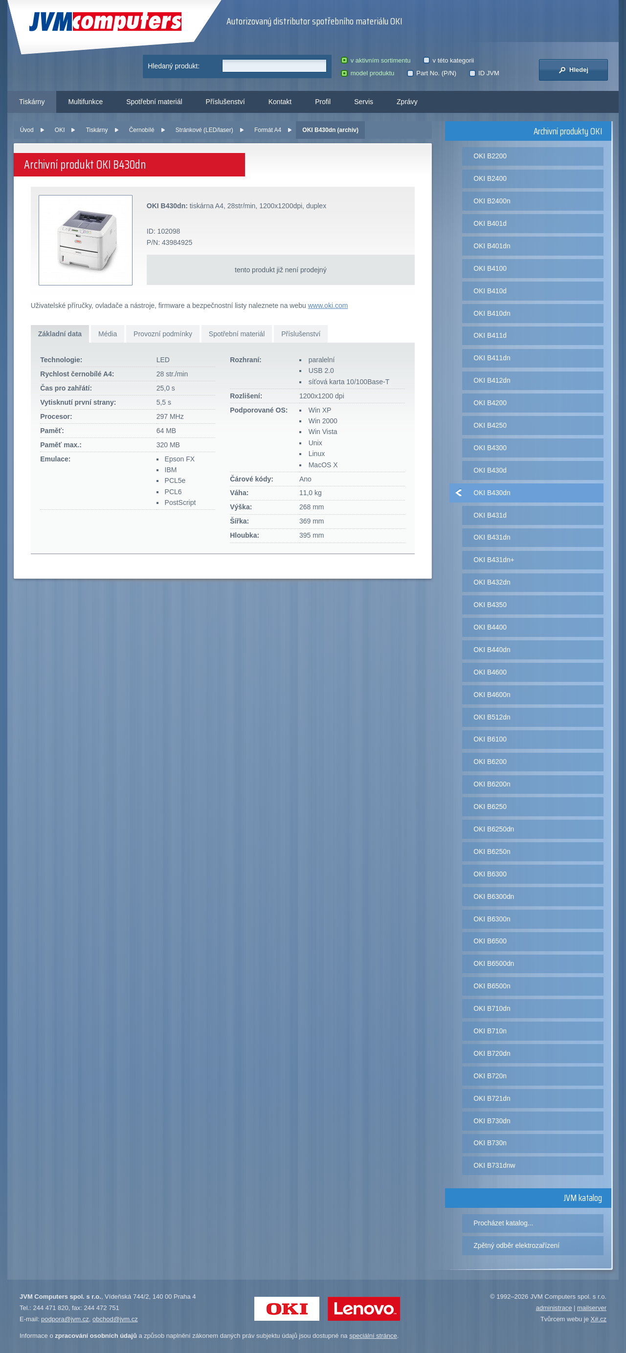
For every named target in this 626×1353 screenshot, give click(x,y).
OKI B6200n (491, 784)
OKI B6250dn (493, 829)
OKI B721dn (491, 1098)
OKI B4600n (491, 694)
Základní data (60, 334)
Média (107, 334)
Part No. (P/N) (431, 73)
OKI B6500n (491, 986)
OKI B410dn (491, 313)
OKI (60, 130)
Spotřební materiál (154, 102)
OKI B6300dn (493, 896)
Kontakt (279, 102)
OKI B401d (490, 223)
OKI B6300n (491, 919)
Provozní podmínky (163, 334)
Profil (323, 102)
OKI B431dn (491, 537)
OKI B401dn (491, 246)
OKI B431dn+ (493, 560)
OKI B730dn (491, 1121)
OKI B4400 (490, 627)
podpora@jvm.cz (65, 1319)
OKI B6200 (490, 761)
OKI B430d (490, 470)
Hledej (573, 70)
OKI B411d (490, 335)
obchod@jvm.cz (115, 1319)
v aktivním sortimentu (375, 60)
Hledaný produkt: (174, 66)
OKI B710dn (491, 1008)
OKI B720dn (491, 1053)
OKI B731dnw (494, 1165)
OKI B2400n (491, 201)
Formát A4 (267, 130)
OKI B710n (490, 1031)
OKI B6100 (490, 739)
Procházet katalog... (503, 1223)
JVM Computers (105, 21)
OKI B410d (490, 291)
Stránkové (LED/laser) (204, 130)
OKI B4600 (490, 672)
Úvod (27, 130)
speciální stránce (373, 1335)
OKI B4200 (490, 403)
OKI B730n (490, 1143)
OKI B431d (490, 515)
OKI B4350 (490, 605)
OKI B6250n (491, 851)
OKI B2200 (490, 156)
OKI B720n (490, 1076)
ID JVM (484, 73)
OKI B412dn (491, 380)
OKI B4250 (490, 425)
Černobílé (142, 130)
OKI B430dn (491, 493)
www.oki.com (328, 305)
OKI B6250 (490, 806)
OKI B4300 (490, 448)
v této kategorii (448, 60)
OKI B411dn (491, 358)
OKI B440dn (491, 650)
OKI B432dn (491, 582)
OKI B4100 (490, 268)
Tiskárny (32, 102)
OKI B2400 (490, 178)
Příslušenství (225, 102)
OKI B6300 (490, 874)
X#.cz (598, 1319)
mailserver (591, 1307)
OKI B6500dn (493, 963)
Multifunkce (85, 102)
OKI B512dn (491, 717)
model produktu (367, 73)
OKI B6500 (490, 941)
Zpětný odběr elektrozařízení (516, 1245)
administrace (554, 1307)
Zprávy (407, 102)
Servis (363, 102)
